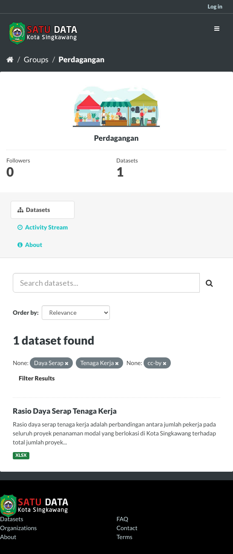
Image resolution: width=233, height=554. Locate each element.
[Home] (10, 59)
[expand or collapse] (217, 28)
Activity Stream (42, 227)
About (29, 244)
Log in (214, 6)
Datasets (33, 209)
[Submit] (210, 282)
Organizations (18, 527)
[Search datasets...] (106, 283)
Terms (124, 536)
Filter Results (37, 378)
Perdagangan (82, 59)
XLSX (20, 455)
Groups (36, 59)
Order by (25, 312)
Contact (127, 527)
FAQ (122, 518)
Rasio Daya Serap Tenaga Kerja (65, 410)
